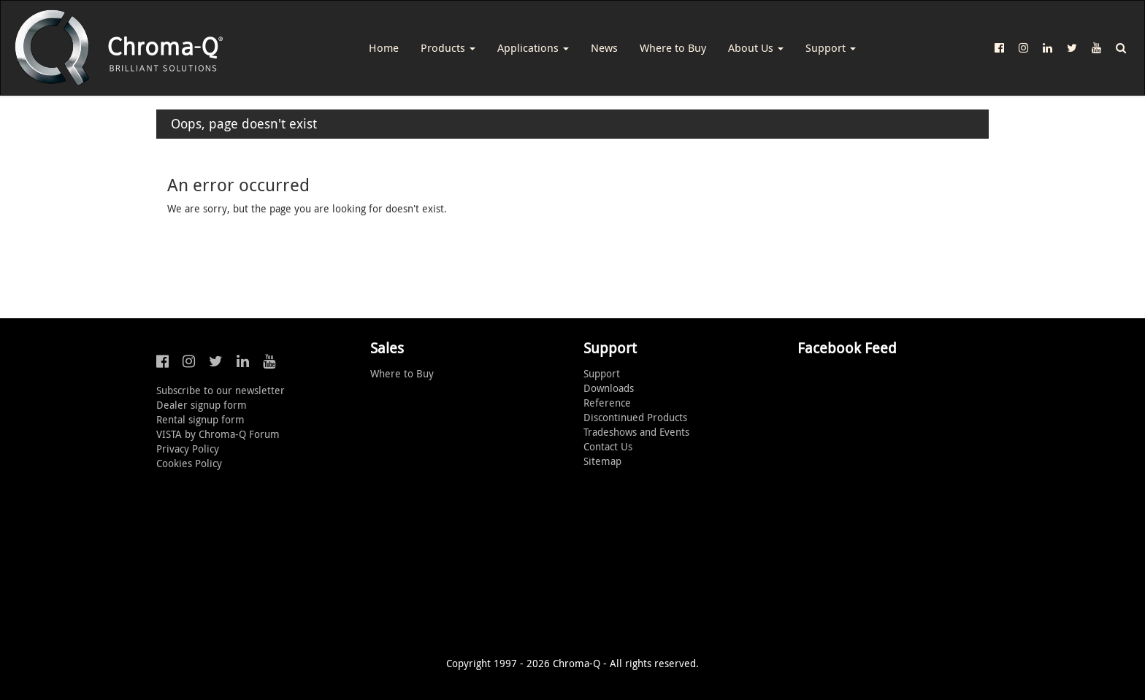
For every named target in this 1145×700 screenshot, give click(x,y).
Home (384, 47)
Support (830, 47)
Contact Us (607, 446)
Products (448, 47)
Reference (607, 402)
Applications (533, 47)
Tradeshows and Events (636, 432)
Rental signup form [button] (200, 419)
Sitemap (602, 461)
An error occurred (238, 184)
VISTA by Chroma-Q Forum (218, 434)
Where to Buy (673, 47)
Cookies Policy (189, 463)
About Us (756, 47)
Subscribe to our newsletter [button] (220, 390)
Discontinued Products (635, 417)
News (604, 47)
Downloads (608, 388)
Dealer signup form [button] (201, 405)
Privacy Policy (187, 448)
